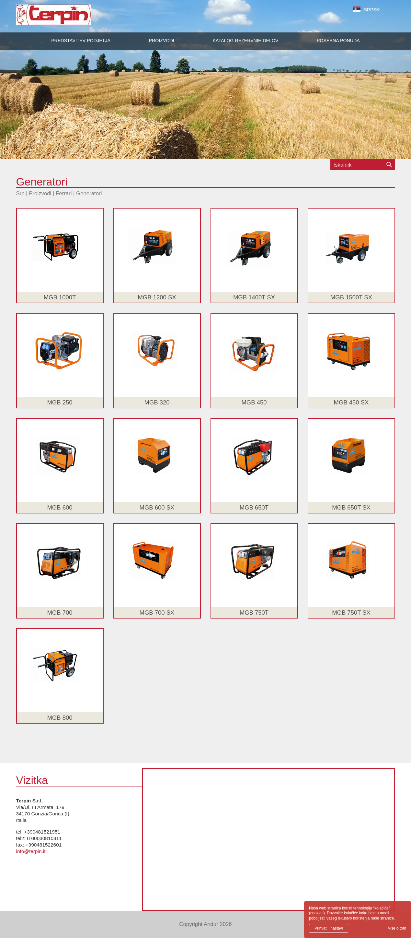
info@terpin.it (31, 851)
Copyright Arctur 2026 (205, 924)
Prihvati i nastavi (328, 928)
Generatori (89, 193)
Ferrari (64, 193)
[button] (161, 40)
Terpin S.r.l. (64, 18)
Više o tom (397, 928)
